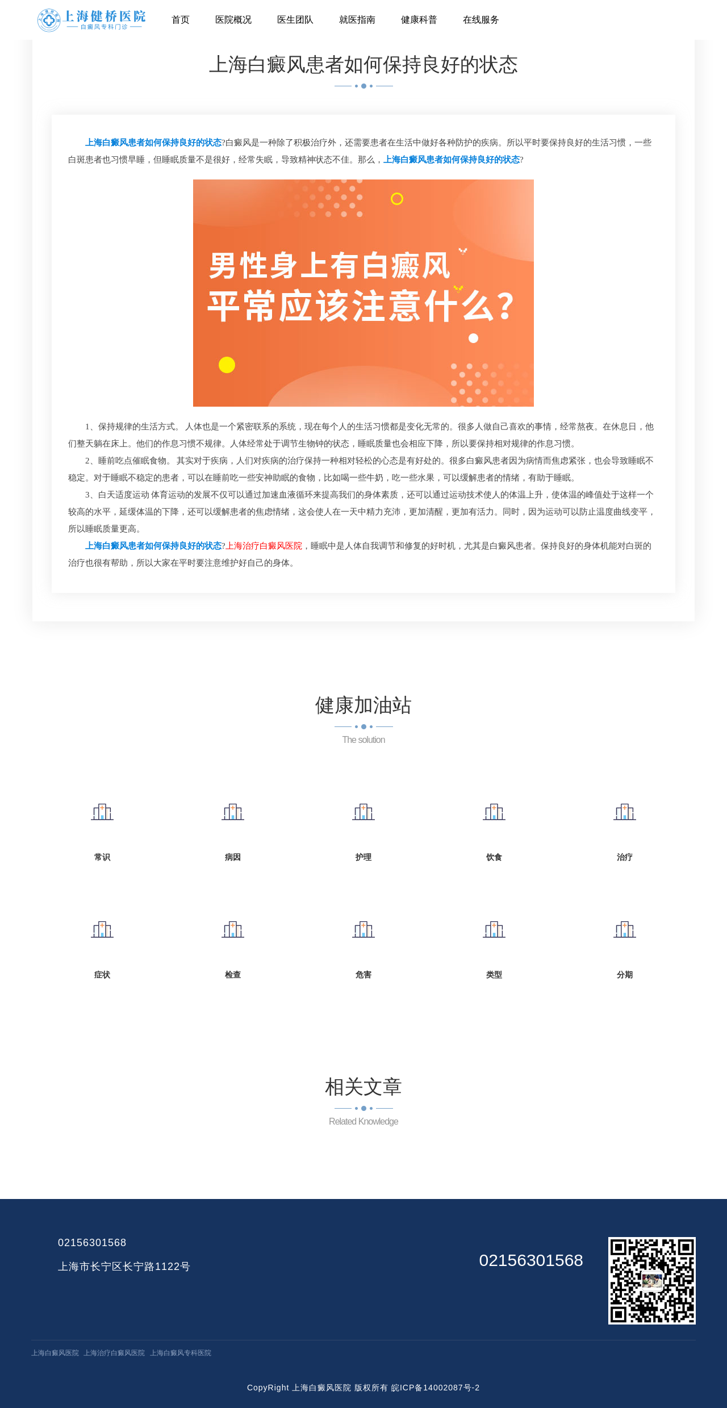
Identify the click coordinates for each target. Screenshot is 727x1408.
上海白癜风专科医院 (180, 1353)
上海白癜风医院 (55, 1353)
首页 (181, 19)
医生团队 (295, 19)
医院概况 (233, 19)
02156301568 (92, 1242)
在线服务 (481, 19)
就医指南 (357, 19)
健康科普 (419, 19)
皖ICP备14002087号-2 (435, 1387)
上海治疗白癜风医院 (114, 1353)
